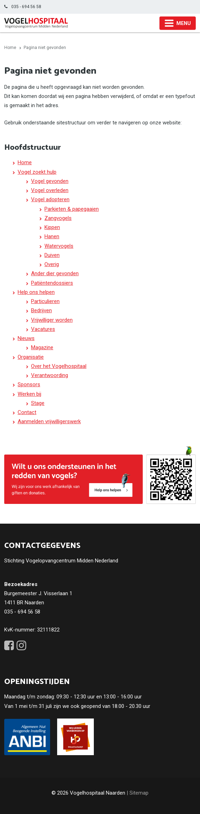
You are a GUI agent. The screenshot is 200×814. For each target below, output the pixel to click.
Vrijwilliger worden (52, 320)
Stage (37, 403)
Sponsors (29, 384)
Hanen (51, 236)
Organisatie (31, 357)
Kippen (52, 227)
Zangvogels (58, 218)
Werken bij (29, 394)
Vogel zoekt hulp (37, 172)
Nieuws (26, 338)
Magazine (42, 347)
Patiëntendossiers (52, 283)
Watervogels (58, 246)
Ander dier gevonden (55, 273)
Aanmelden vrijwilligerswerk (49, 421)
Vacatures (43, 329)
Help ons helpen (36, 292)
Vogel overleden (49, 190)
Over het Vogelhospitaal (58, 366)
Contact (27, 412)
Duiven (52, 255)
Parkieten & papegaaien (71, 209)
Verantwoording (49, 375)
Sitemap (139, 793)
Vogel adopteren (50, 199)
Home (25, 162)
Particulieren (45, 301)
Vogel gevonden (49, 181)
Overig (51, 264)
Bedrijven (41, 310)
